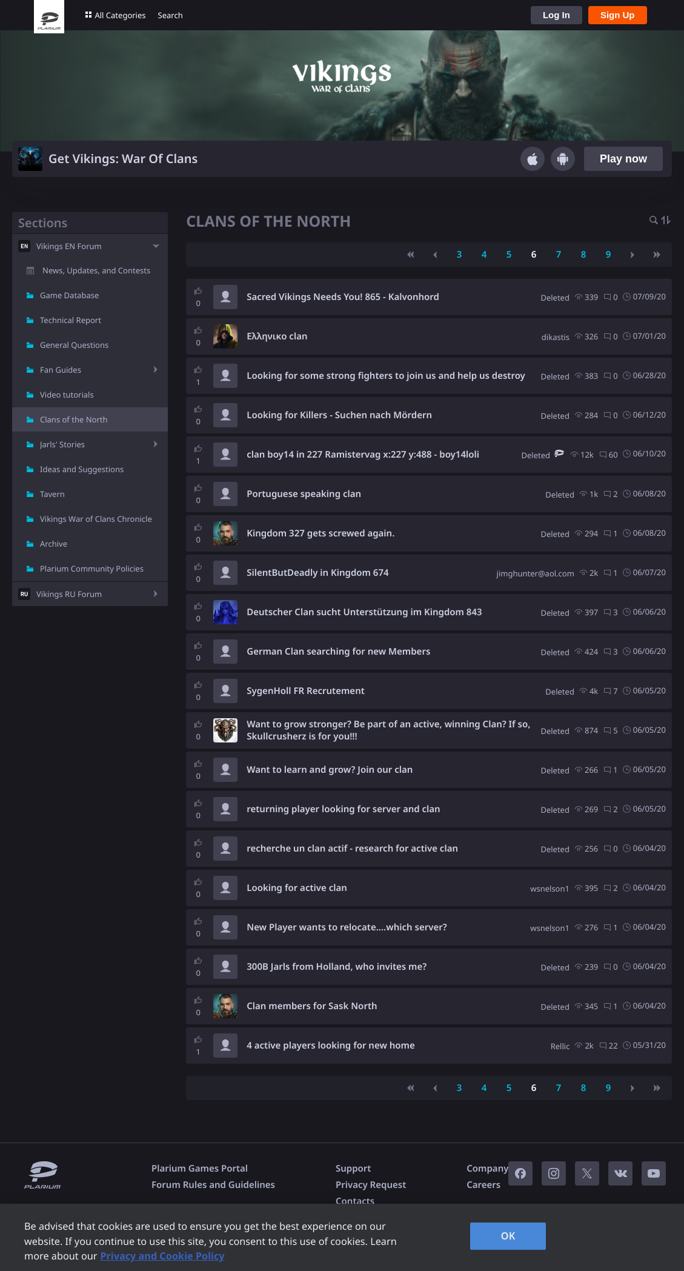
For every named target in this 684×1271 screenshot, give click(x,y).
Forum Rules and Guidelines (213, 1185)
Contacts (355, 1201)
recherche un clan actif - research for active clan (352, 848)
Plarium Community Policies (92, 568)
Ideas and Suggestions (82, 469)
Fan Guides (60, 369)
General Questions (74, 344)
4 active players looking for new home (331, 1045)
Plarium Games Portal (199, 1169)
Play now (623, 159)
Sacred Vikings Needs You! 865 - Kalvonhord (343, 297)
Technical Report (70, 320)
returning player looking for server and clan (343, 809)
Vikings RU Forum (69, 594)
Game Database (69, 295)
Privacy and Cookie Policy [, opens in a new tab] (162, 1256)
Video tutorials (67, 394)
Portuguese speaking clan (304, 494)
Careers (483, 1185)
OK (508, 1236)
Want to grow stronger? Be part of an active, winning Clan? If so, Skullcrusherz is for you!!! (388, 730)
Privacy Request (371, 1185)
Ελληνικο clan (277, 336)
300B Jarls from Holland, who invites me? (337, 967)
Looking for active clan (297, 888)
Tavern (52, 494)
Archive (53, 543)
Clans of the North (74, 419)
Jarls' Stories (62, 444)
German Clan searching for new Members (338, 652)
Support (353, 1169)
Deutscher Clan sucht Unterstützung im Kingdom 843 (364, 612)
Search (170, 15)
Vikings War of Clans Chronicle (96, 518)
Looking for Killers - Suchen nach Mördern (339, 415)
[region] (342, 1237)
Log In (556, 15)
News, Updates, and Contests (96, 270)
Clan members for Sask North (312, 1006)
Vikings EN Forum (69, 246)
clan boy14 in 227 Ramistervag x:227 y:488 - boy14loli (363, 455)
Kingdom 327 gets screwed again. (320, 533)
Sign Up (617, 15)
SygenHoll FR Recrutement (306, 691)
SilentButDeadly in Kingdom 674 (317, 573)
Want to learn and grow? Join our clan (330, 770)
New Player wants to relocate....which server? (347, 927)
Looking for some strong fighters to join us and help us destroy (386, 376)
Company (487, 1169)
